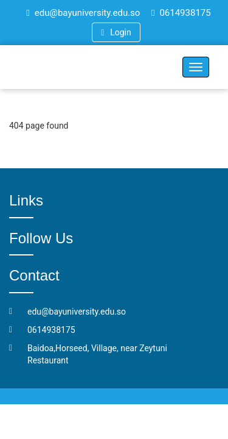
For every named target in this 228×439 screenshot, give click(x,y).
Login (116, 32)
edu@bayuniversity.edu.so (83, 12)
